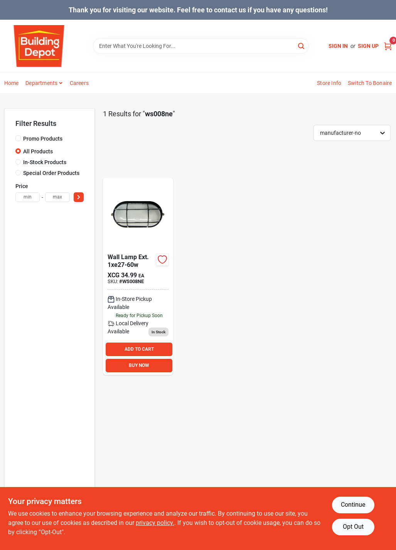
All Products (38, 151)
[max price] (57, 197)
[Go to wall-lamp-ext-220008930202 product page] (138, 276)
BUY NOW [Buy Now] (139, 365)
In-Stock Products (44, 162)
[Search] (301, 45)
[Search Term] (201, 46)
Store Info (329, 83)
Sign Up (368, 46)
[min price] (27, 197)
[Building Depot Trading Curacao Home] (39, 46)
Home (11, 83)
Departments (41, 83)
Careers (79, 83)
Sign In (338, 46)
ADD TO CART (139, 349)
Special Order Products (51, 173)
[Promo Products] (18, 138)
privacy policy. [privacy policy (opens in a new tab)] (155, 522)
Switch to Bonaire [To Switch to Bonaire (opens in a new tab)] (370, 83)
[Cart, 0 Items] (388, 46)
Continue (353, 504)
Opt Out (353, 526)
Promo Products (42, 139)
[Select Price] (79, 197)
